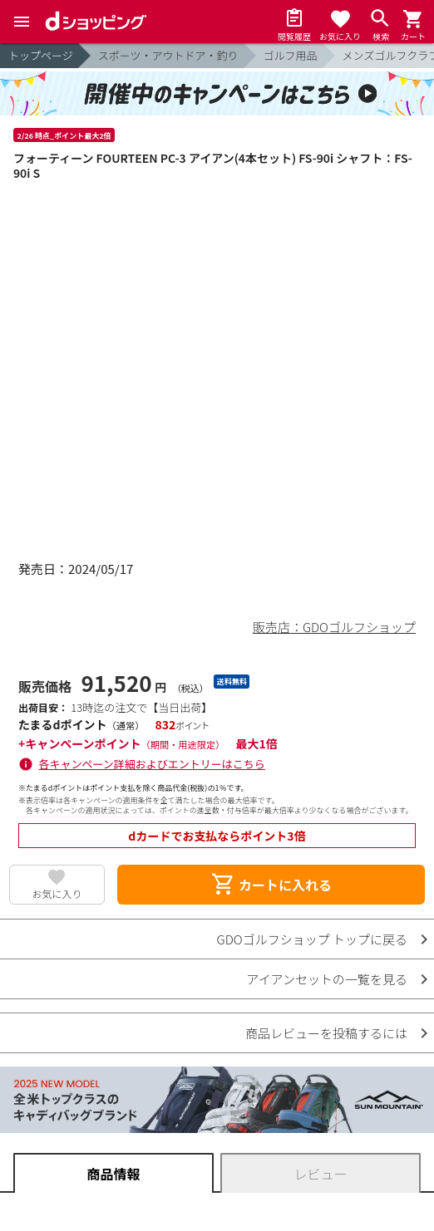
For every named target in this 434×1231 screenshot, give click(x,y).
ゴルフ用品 (291, 55)
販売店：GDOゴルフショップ (334, 626)
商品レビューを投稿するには (326, 1033)
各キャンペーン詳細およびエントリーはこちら (152, 764)
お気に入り (56, 893)
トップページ (40, 55)
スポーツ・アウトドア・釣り (168, 55)
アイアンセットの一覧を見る (326, 979)
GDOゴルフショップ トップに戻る (312, 939)
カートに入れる (271, 885)
